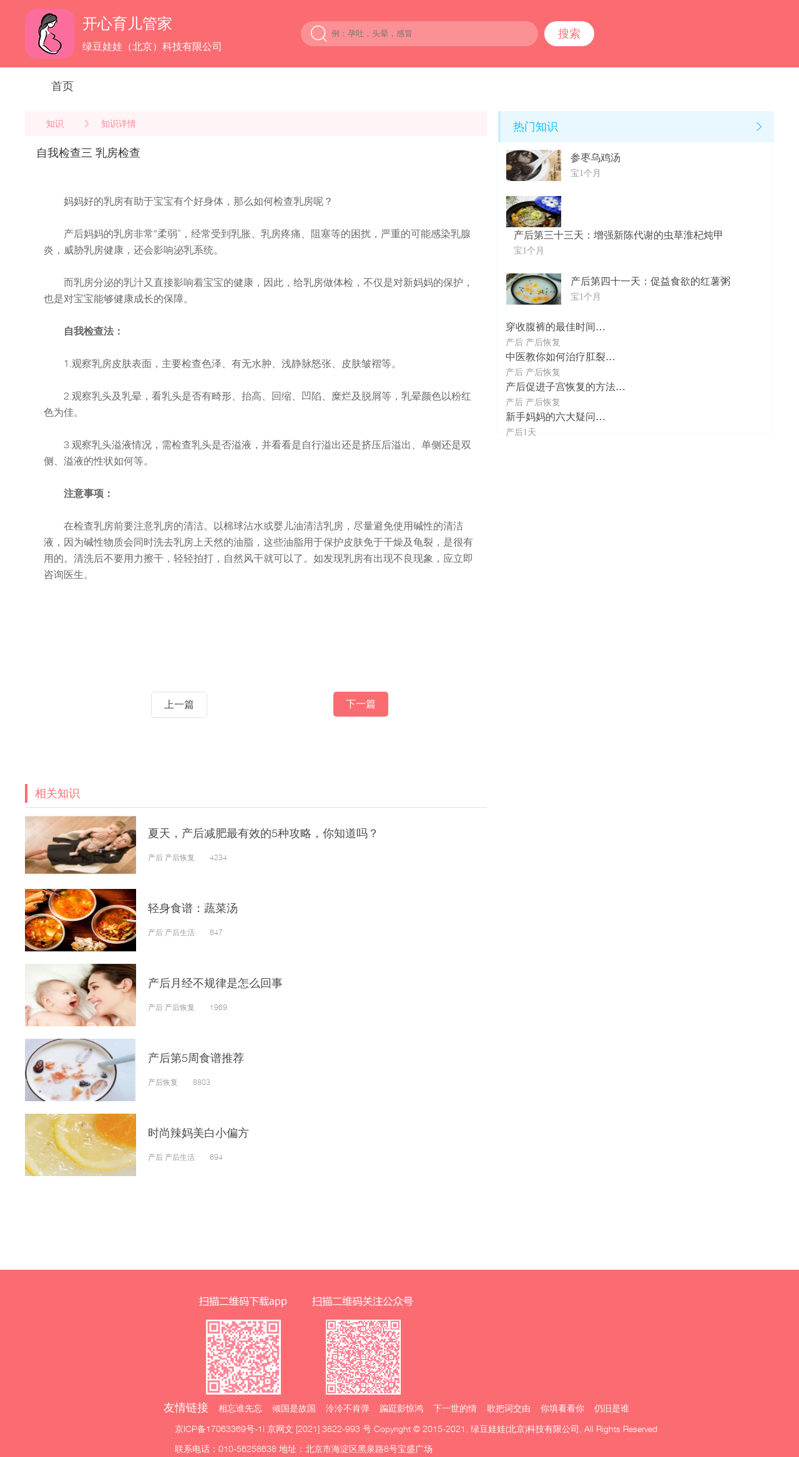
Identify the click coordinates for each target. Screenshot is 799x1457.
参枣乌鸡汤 (595, 157)
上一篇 (179, 704)
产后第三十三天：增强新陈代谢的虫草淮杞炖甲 (618, 235)
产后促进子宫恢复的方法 (560, 386)
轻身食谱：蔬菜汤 (193, 908)
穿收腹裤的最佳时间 (551, 326)
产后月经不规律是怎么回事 (215, 982)
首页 (62, 85)
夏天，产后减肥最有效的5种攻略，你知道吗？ (263, 833)
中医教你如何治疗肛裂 (555, 356)
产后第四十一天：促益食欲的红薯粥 (650, 281)
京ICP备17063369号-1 (219, 1428)
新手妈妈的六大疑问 (551, 416)
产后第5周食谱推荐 (196, 1057)
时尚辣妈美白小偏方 (198, 1132)
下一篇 (361, 704)
